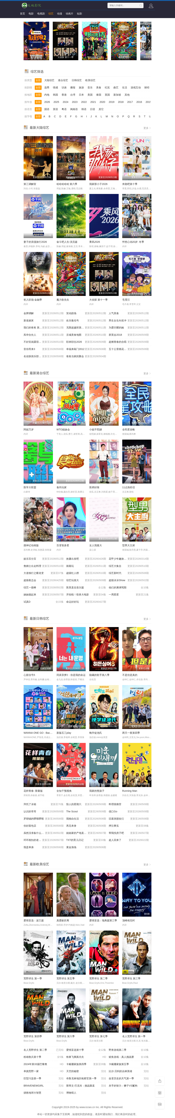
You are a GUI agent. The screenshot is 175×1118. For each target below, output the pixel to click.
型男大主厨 (128, 545)
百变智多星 (63, 545)
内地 (46, 94)
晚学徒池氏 (95, 732)
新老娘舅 (44, 320)
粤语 (64, 109)
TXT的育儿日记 (86, 840)
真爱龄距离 (63, 920)
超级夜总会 (44, 580)
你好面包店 (44, 826)
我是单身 (44, 847)
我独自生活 (86, 819)
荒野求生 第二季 (98, 978)
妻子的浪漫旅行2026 (35, 241)
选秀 (46, 87)
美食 (98, 87)
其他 (127, 94)
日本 (81, 94)
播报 (72, 87)
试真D (44, 602)
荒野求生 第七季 (98, 1036)
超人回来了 (129, 840)
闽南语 (74, 109)
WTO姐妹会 (63, 429)
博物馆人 (86, 1093)
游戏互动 (136, 87)
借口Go (129, 811)
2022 (84, 102)
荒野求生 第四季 (33, 1036)
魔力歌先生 (63, 299)
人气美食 (129, 313)
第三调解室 (30, 184)
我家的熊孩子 (96, 790)
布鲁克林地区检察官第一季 (86, 1078)
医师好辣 (94, 487)
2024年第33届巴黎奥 (44, 1064)
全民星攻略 (128, 429)
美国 (90, 94)
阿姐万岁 (29, 429)
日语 (92, 109)
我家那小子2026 (98, 184)
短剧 (79, 13)
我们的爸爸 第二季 (44, 328)
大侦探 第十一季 (98, 299)
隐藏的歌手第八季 (99, 675)
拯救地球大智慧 (44, 1093)
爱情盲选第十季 (86, 1050)
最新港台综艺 (39, 373)
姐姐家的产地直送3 (86, 833)
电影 (31, 13)
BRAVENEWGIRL (44, 1086)
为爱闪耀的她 (129, 328)
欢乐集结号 (86, 320)
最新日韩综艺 (39, 618)
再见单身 (86, 826)
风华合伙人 (44, 335)
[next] (148, 41)
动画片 (69, 13)
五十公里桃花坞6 (129, 349)
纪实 (107, 87)
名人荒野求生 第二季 (44, 1050)
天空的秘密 (86, 1071)
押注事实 (129, 826)
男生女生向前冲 (129, 320)
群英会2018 (129, 335)
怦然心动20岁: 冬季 (133, 241)
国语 (46, 109)
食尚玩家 (62, 487)
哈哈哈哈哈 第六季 (67, 184)
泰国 (98, 94)
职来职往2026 (86, 342)
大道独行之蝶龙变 (44, 573)
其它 (101, 109)
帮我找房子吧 (129, 833)
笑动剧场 (86, 313)
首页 (22, 13)
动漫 (59, 13)
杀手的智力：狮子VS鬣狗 (129, 1086)
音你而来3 (44, 349)
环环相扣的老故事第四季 (44, 840)
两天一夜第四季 (131, 732)
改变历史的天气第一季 (129, 1078)
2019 (111, 102)
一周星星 (129, 595)
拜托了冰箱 (44, 804)
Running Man (129, 790)
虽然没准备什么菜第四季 (44, 833)
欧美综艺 (90, 80)
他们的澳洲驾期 (129, 587)
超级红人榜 (86, 573)
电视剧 (41, 13)
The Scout (86, 811)
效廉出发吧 (86, 559)
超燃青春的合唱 (129, 342)
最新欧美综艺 (39, 864)
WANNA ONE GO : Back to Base (42, 732)
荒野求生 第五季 (66, 978)
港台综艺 (63, 80)
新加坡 (117, 94)
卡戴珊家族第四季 (86, 1064)
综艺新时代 (129, 573)
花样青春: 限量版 (33, 790)
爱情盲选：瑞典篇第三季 (103, 920)
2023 (74, 102)
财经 (146, 87)
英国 (107, 94)
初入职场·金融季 (33, 299)
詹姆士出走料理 (44, 566)
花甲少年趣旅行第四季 (129, 559)
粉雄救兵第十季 (44, 1057)
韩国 (55, 94)
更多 (147, 128)
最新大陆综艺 (39, 127)
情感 (55, 87)
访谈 (64, 87)
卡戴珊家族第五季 (129, 1064)
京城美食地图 (86, 335)
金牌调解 (44, 313)
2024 (65, 102)
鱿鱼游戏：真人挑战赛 (129, 1057)
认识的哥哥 (44, 811)
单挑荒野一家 (44, 1071)
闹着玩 (86, 566)
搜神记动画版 (31, 545)
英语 (55, 109)
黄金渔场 (86, 847)
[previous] (26, 41)
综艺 (50, 13)
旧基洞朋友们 (129, 819)
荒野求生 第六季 (66, 1036)
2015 (148, 102)
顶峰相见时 (128, 920)
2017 (130, 102)
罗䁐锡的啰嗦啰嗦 (44, 819)
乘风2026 (94, 241)
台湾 (72, 94)
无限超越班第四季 (86, 328)
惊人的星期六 (86, 804)
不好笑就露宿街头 (44, 342)
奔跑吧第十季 (129, 184)
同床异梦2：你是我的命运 (71, 675)
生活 (124, 87)
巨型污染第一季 (44, 1078)
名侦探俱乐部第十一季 (44, 356)
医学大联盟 (30, 487)
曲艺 (115, 87)
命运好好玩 (86, 602)
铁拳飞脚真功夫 (86, 1057)
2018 (121, 102)
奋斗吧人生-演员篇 (67, 241)
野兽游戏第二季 (129, 1050)
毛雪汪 (126, 299)
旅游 (81, 87)
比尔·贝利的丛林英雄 (129, 1071)
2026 (47, 102)
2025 (56, 102)
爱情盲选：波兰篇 (34, 920)
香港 (64, 94)
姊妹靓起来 (44, 595)
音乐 (90, 87)
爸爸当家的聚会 (86, 356)
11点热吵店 (128, 487)
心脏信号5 (29, 675)
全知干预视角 (64, 790)
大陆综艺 (49, 80)
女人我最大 (95, 545)
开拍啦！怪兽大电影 (86, 595)
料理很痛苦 (129, 804)
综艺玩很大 (86, 580)
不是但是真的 (129, 675)
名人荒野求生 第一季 (134, 1036)
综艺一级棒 (44, 587)
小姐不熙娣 (95, 429)
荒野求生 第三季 (131, 978)
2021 (93, 102)
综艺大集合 (129, 566)
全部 (38, 80)
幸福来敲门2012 (86, 349)
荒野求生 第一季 (33, 978)
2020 (102, 102)
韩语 (83, 109)
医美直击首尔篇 (86, 587)
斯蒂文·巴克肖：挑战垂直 (86, 1086)
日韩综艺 (77, 80)
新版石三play (64, 732)
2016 (139, 102)
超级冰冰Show (129, 580)
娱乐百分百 (44, 559)
